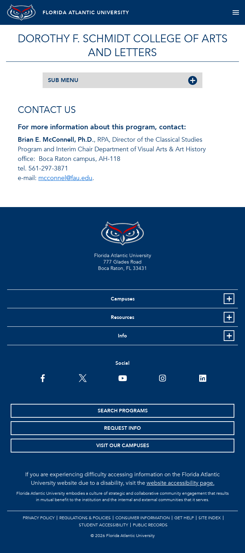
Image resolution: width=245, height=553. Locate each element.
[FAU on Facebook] (42, 377)
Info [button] (122, 335)
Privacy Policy (39, 518)
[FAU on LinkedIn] (202, 377)
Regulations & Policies (85, 518)
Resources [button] (122, 317)
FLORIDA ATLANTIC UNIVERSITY (86, 12)
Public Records (150, 525)
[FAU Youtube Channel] (122, 377)
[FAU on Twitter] (82, 377)
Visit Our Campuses (122, 445)
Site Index (209, 518)
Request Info (122, 428)
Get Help (184, 518)
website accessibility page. (180, 483)
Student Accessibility (103, 525)
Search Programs (123, 410)
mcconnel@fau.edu (65, 178)
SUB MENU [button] (63, 80)
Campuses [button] (123, 299)
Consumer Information (142, 518)
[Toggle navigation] (235, 12)
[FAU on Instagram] (162, 377)
